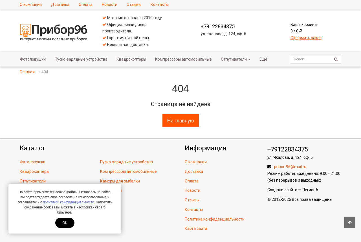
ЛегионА (310, 190)
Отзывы (134, 4)
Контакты (160, 4)
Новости (109, 4)
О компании (31, 4)
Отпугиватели (235, 59)
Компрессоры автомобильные (183, 59)
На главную (180, 121)
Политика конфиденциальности (215, 219)
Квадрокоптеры (131, 59)
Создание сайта (282, 190)
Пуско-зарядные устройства (81, 59)
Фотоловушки (33, 59)
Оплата (86, 4)
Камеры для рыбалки (120, 181)
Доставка (60, 4)
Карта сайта (196, 228)
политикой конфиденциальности (68, 202)
